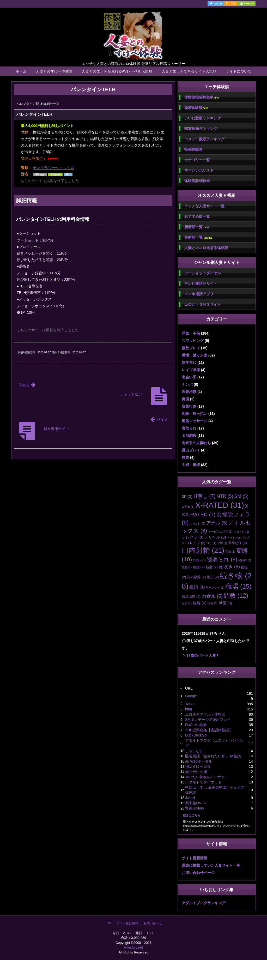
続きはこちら (191, 815)
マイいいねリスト (199, 170)
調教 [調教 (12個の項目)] (236, 595)
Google (191, 696)
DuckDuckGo (196, 735)
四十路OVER (196, 803)
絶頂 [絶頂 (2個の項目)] (213, 577)
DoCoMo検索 (196, 725)
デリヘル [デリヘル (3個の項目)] (215, 537)
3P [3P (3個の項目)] (187, 496)
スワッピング (193, 341)
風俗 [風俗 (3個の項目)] (225, 603)
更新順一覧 (198, 237)
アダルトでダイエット (203, 782)
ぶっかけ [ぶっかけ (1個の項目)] (197, 523)
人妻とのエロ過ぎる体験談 (206, 248)
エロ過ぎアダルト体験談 (205, 714)
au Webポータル (198, 761)
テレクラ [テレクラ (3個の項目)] (192, 537)
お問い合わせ (152, 923)
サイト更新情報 (194, 858)
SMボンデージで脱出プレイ (208, 719)
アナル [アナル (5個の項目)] (216, 523)
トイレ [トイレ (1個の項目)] (233, 537)
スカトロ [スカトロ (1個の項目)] (241, 531)
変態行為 (189, 406)
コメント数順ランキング (204, 139)
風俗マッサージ (194, 421)
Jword (190, 798)
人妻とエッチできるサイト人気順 (189, 71)
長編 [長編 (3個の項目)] (200, 603)
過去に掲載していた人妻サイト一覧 (211, 865)
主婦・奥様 (191, 465)
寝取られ (189, 428)
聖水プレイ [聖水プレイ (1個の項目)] (215, 587)
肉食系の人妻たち (196, 443)
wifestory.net (133, 947)
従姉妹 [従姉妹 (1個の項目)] (244, 560)
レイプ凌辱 (191, 370)
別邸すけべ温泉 (198, 766)
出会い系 (189, 377)
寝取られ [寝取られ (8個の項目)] (222, 559)
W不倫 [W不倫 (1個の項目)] (188, 506)
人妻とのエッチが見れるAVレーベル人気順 (117, 71)
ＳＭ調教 (189, 435)
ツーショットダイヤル (202, 273)
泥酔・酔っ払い (194, 414)
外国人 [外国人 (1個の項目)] (199, 560)
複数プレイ (191, 348)
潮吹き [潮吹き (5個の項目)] (229, 566)
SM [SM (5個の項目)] (241, 496)
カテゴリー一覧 (197, 160)
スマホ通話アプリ (199, 294)
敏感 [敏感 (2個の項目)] (199, 567)
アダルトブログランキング (204, 903)
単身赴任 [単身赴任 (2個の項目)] (237, 543)
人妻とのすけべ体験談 (54, 71)
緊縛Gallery (194, 808)
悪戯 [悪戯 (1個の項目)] (187, 567)
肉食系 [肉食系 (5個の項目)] (212, 596)
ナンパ (187, 384)
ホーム (21, 71)
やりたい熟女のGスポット (206, 777)
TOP (108, 923)
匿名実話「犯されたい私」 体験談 (213, 756)
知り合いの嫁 (196, 772)
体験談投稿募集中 (201, 97)
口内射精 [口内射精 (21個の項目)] (203, 550)
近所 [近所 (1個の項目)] (187, 603)
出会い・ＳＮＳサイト (202, 304)
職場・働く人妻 (194, 355)
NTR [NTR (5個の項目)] (224, 496)
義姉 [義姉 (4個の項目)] (197, 587)
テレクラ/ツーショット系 (53, 168)
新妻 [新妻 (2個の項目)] (212, 567)
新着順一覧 (196, 227)
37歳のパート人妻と (203, 655)
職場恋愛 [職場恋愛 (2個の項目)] (191, 597)
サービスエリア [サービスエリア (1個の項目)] (220, 531)
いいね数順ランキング (202, 118)
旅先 (185, 457)
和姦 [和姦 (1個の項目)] (230, 551)
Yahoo (190, 704)
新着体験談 (196, 108)
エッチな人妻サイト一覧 (204, 206)
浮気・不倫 (191, 333)
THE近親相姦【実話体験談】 (209, 730)
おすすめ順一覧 (197, 216)
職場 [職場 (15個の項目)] (238, 586)
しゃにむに (194, 751)
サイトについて (238, 71)
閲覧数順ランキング (200, 128)
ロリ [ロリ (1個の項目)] (211, 543)
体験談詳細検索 (197, 181)
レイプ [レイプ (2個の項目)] (197, 543)
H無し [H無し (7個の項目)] (204, 496)
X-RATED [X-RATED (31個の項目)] (219, 505)
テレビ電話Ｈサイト (200, 283)
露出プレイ (191, 450)
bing (188, 709)
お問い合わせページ (198, 873)
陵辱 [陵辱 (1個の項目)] (212, 603)
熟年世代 (189, 362)
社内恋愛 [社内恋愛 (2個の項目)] (196, 577)
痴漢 (185, 399)
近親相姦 (189, 392)
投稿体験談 (193, 149)
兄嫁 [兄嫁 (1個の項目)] (222, 543)
